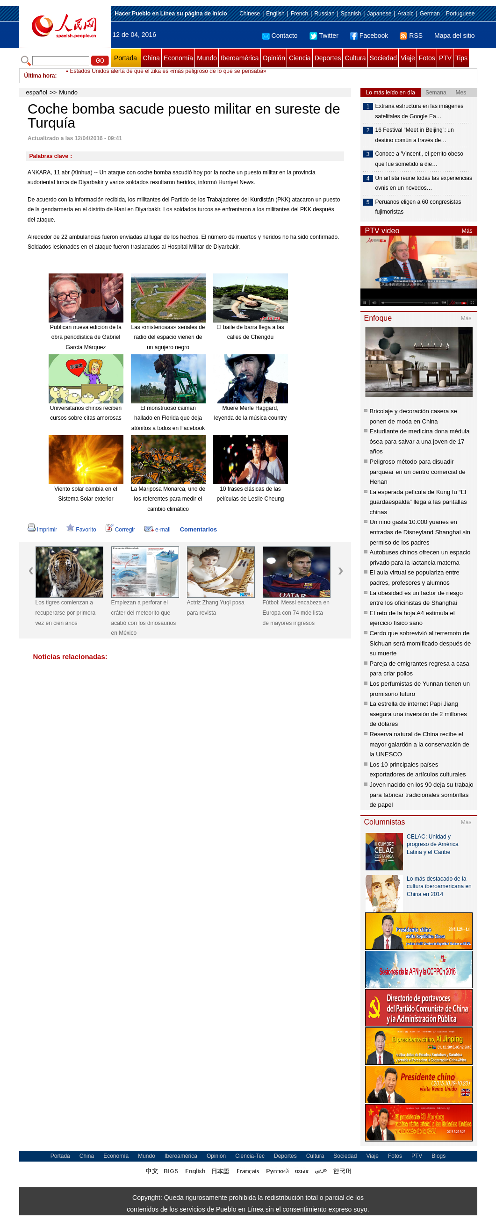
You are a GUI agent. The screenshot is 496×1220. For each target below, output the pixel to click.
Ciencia (300, 58)
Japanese (379, 13)
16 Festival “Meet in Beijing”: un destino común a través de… (414, 135)
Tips (461, 58)
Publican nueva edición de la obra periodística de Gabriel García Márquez (86, 337)
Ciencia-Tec (250, 1156)
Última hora (39, 75)
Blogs (438, 1156)
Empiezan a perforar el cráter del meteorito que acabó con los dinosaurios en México (143, 617)
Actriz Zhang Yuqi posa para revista (215, 607)
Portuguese (460, 13)
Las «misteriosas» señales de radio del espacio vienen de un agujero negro (168, 337)
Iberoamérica (240, 58)
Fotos (427, 58)
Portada (125, 58)
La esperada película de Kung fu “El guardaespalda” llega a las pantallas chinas (418, 502)
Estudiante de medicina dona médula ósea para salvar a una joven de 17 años (420, 441)
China (151, 58)
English (275, 13)
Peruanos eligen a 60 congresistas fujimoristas (418, 207)
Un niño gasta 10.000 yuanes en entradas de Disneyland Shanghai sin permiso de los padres (420, 531)
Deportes (328, 58)
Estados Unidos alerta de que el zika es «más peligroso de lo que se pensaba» (168, 75)
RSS (411, 35)
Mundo (207, 58)
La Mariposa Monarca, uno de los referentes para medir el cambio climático (168, 499)
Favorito (81, 529)
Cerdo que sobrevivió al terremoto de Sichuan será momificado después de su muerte (420, 643)
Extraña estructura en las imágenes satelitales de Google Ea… (419, 111)
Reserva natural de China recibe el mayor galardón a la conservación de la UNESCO (419, 744)
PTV (445, 58)
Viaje (408, 58)
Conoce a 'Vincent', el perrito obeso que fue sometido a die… (419, 159)
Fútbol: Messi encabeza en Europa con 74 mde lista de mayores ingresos (296, 612)
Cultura (355, 58)
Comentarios (198, 529)
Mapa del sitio (454, 35)
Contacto (280, 35)
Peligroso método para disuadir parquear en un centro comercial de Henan (418, 471)
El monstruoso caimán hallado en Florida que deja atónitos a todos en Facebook (168, 418)
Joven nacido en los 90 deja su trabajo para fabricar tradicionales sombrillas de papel (422, 794)
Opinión (274, 58)
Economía (178, 58)
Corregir (120, 529)
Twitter (323, 35)
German (430, 13)
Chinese (249, 13)
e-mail (157, 529)
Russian (324, 13)
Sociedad (383, 58)
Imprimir (42, 529)
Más (467, 231)
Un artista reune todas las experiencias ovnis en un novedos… (423, 183)
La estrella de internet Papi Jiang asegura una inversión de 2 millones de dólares (418, 713)
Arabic (405, 13)
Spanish (351, 13)
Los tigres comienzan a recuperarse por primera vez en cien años (66, 612)
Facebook (369, 35)
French (299, 13)
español (37, 92)
